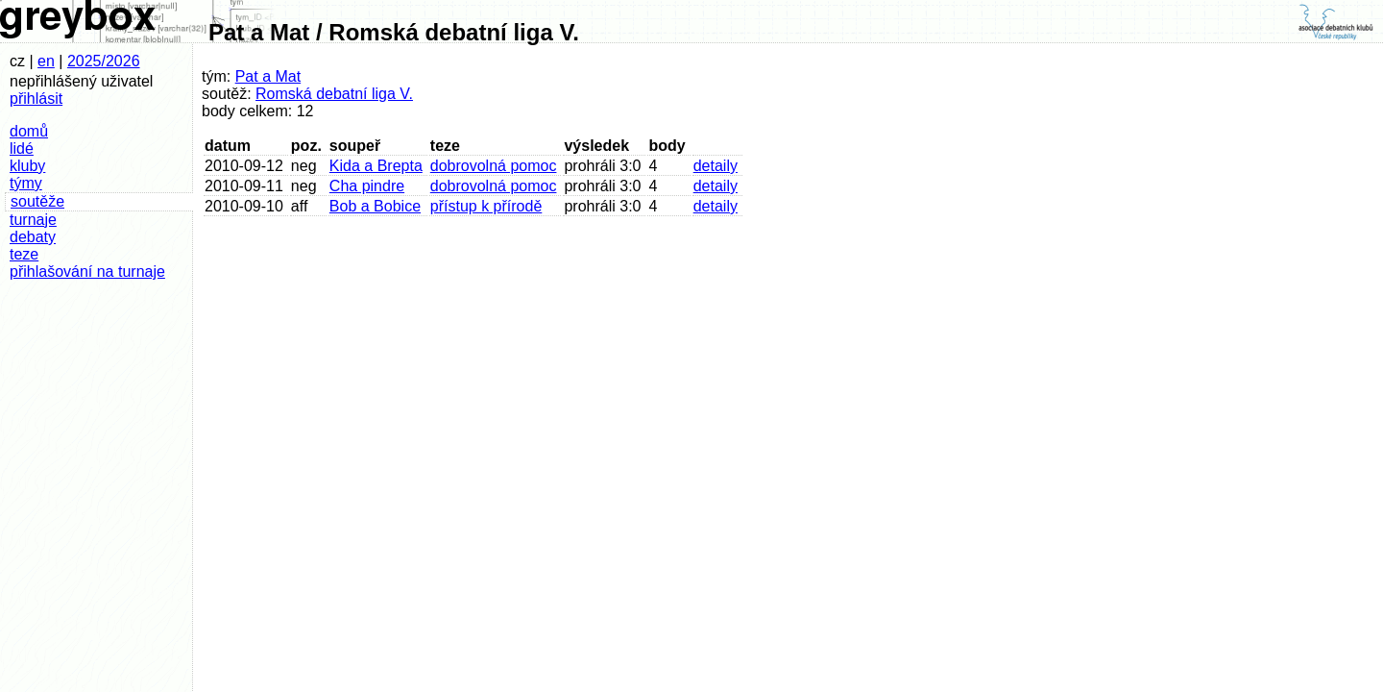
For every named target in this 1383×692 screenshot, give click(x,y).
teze (24, 254)
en (46, 61)
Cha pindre (366, 186)
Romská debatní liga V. (334, 94)
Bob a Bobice (375, 206)
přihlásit (36, 98)
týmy (26, 183)
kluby (27, 166)
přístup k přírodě (486, 206)
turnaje (33, 219)
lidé (22, 148)
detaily (715, 166)
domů (29, 131)
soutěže (37, 201)
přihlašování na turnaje (87, 271)
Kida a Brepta (376, 166)
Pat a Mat (268, 76)
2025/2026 (103, 61)
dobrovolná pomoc (493, 166)
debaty (33, 237)
